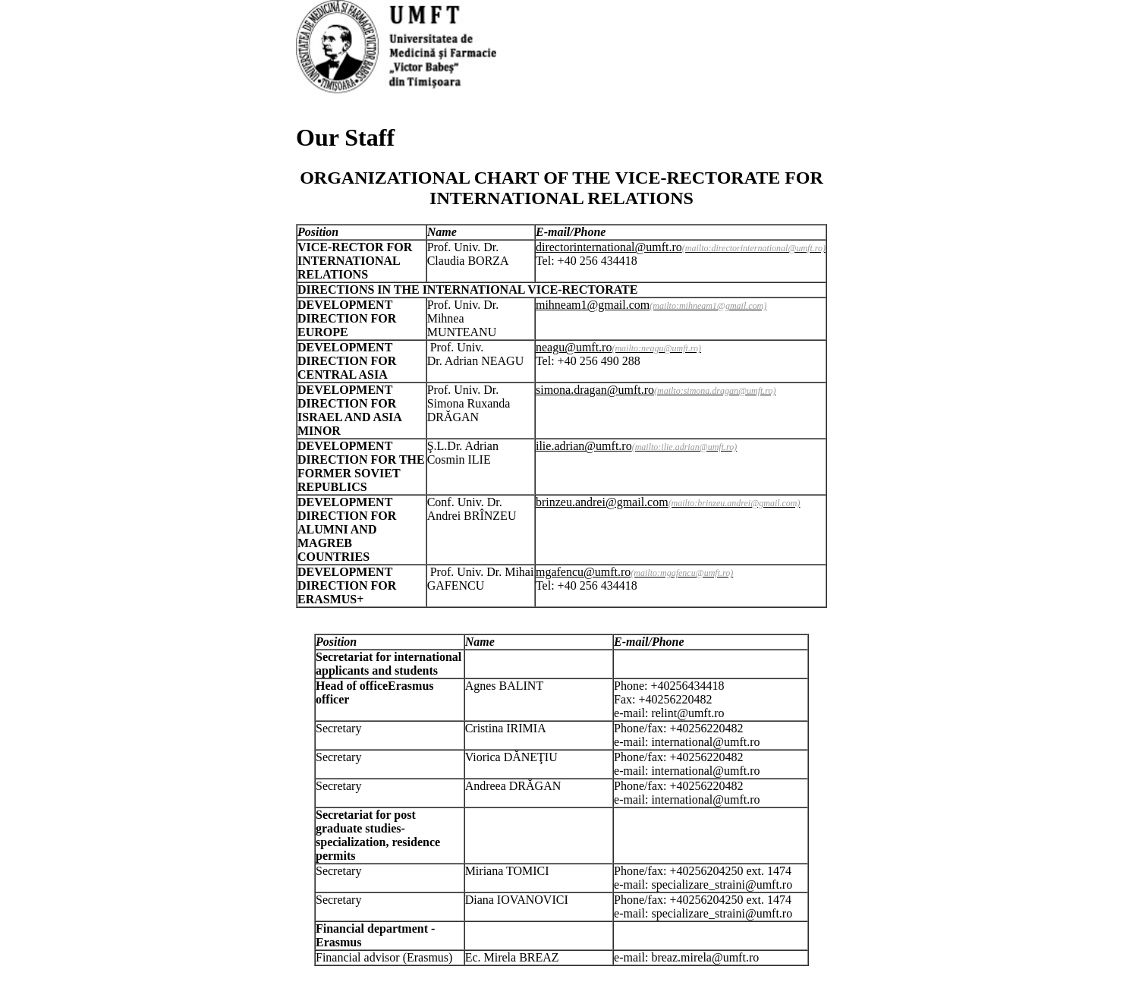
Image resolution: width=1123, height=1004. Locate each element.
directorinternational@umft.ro (609, 247)
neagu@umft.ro (574, 347)
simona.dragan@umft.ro (595, 389)
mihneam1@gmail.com (593, 304)
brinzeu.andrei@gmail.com (602, 502)
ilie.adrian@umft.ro (584, 445)
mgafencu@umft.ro (583, 571)
